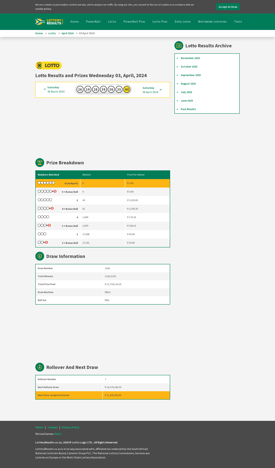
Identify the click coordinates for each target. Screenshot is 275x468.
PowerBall (93, 21)
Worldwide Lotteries (212, 21)
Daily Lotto (183, 21)
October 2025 (189, 66)
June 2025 (187, 100)
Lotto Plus (159, 21)
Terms (39, 427)
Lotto (112, 21)
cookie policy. (43, 8)
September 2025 (191, 75)
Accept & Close (228, 7)
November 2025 (190, 58)
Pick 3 (57, 434)
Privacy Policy (70, 427)
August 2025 (188, 83)
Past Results (188, 109)
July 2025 (186, 92)
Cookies (52, 427)
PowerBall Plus (134, 21)
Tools (238, 21)
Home (74, 21)
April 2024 (67, 33)
